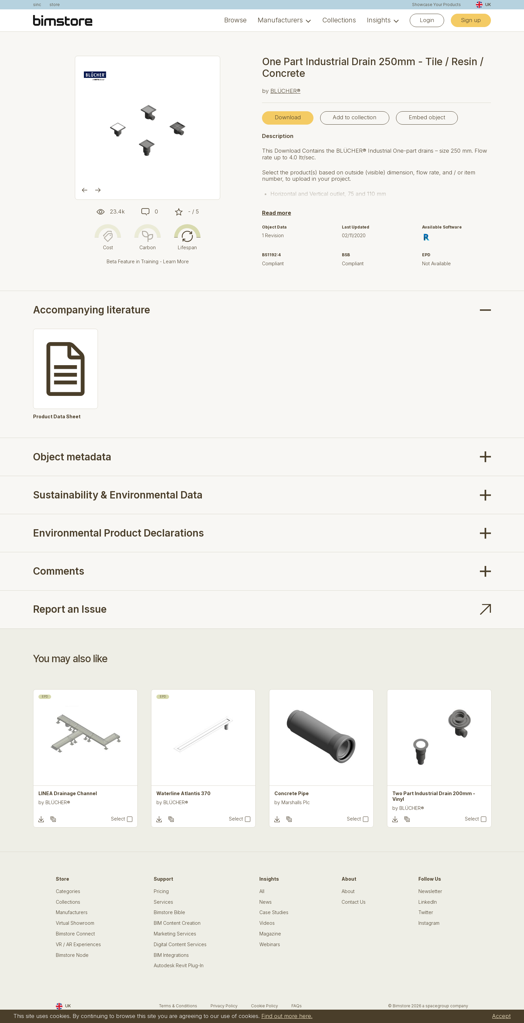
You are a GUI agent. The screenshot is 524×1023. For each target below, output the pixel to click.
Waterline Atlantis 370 (183, 793)
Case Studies (273, 912)
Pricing (161, 891)
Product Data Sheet (57, 416)
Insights (379, 20)
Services (163, 902)
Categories (68, 891)
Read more (276, 212)
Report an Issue (70, 609)
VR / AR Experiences (78, 944)
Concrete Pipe (291, 793)
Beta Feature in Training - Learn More (148, 261)
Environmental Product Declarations (118, 533)
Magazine (270, 933)
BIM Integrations (171, 955)
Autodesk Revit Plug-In (179, 965)
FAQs (296, 1005)
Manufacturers (280, 20)
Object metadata (72, 457)
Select (118, 819)
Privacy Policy (224, 1005)
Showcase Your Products (436, 4)
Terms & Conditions (178, 1005)
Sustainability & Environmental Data (118, 495)
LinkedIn (427, 902)
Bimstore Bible (169, 912)
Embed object (427, 117)
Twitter (425, 912)
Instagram (428, 923)
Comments (58, 571)
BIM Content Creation (177, 923)
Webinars (269, 944)
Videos (267, 923)
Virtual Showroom (75, 923)
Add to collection (354, 117)
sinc (37, 4)
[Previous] (85, 190)
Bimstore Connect (75, 933)
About (348, 891)
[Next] (98, 190)
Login (427, 20)
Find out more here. (286, 1016)
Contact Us (354, 902)
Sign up (471, 20)
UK (483, 4)
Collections (339, 20)
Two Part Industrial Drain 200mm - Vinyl (433, 796)
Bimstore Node (72, 955)
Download (288, 117)
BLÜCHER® (285, 91)
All (261, 891)
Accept (501, 1016)
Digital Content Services (180, 944)
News (265, 902)
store (54, 4)
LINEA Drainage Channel (67, 793)
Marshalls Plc (295, 802)
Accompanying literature (91, 310)
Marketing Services (175, 933)
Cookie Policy (264, 1005)
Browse (235, 20)
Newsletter (430, 891)
